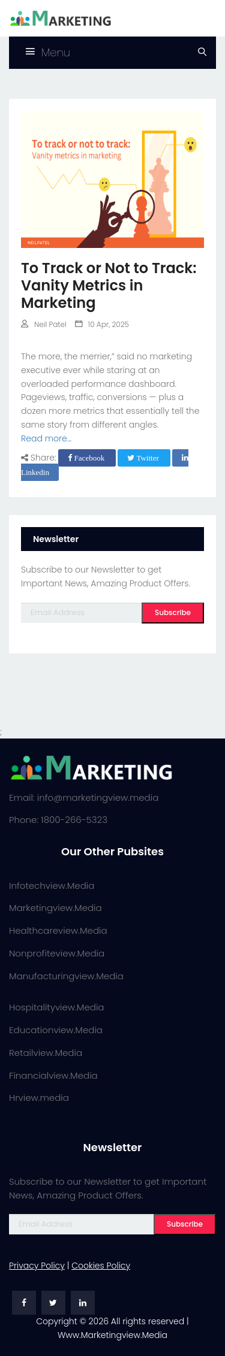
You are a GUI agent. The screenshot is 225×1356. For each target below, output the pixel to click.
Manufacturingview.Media (66, 976)
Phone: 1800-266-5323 (58, 819)
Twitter (144, 457)
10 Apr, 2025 (102, 324)
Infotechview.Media (51, 885)
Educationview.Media (56, 1030)
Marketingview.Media (55, 907)
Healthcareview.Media (58, 930)
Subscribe (173, 612)
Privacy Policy (37, 1266)
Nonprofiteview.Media (56, 953)
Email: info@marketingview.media (83, 797)
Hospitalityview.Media (56, 1007)
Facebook (87, 457)
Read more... (46, 438)
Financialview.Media (53, 1075)
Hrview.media (39, 1097)
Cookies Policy (100, 1266)
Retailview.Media (45, 1052)
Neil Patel (44, 324)
